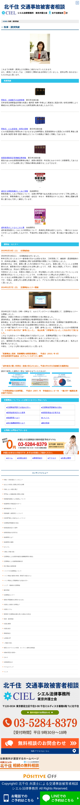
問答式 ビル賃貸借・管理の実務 (14, 129)
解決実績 (6, 590)
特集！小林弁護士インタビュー (13, 480)
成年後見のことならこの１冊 (12, 227)
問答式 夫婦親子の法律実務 (12, 100)
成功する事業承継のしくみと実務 (14, 191)
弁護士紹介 (7, 628)
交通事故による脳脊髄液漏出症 (13, 561)
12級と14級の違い (9, 552)
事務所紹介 (7, 633)
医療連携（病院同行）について (13, 513)
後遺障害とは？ (8, 537)
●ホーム (9, 458)
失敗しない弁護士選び (10, 489)
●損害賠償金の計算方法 (50, 413)
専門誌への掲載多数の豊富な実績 (14, 494)
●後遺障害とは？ (13, 418)
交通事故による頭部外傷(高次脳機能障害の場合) (18, 556)
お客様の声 (7, 638)
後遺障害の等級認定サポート (12, 504)
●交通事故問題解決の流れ (51, 407)
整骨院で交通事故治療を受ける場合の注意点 (17, 614)
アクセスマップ (8, 667)
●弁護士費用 (66, 458)
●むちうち (45, 418)
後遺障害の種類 (8, 542)
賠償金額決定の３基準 (10, 528)
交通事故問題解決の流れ (11, 523)
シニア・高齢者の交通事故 (12, 585)
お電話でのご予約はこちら (20, 798)
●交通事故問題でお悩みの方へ (18, 407)
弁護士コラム (8, 609)
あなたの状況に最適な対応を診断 (14, 484)
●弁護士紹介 (22, 458)
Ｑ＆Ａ (6, 657)
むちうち (6, 547)
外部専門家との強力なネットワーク (14, 518)
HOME (5, 21)
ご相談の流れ (8, 643)
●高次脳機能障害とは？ (15, 423)
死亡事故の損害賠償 (10, 566)
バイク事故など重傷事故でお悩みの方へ (16, 580)
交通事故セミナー (9, 595)
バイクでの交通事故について (12, 571)
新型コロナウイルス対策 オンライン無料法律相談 (19, 648)
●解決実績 (45, 423)
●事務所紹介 (37, 458)
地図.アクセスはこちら (40, 751)
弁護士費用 (7, 624)
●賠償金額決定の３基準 (15, 413)
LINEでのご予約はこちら (60, 798)
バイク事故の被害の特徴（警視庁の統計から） (18, 576)
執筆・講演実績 (8, 619)
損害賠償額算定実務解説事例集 (13, 158)
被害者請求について (10, 508)
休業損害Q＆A (8, 662)
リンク (6, 672)
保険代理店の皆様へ (10, 652)
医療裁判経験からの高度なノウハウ (14, 499)
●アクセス (52, 458)
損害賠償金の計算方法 (10, 532)
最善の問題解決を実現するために (14, 600)
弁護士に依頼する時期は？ (12, 604)
